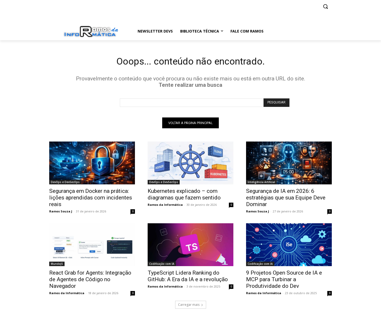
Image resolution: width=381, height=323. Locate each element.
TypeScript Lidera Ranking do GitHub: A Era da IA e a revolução (188, 277)
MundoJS (57, 265)
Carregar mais (190, 306)
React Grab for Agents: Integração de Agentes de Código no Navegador (90, 281)
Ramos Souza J (60, 213)
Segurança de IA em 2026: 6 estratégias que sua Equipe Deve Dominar (285, 199)
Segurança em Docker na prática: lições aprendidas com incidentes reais (90, 199)
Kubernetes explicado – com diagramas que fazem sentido (184, 195)
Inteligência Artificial (261, 183)
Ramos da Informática (165, 206)
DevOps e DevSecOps (65, 183)
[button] (325, 6)
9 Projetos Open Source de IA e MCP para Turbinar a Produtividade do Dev (284, 281)
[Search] (276, 104)
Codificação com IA (161, 265)
